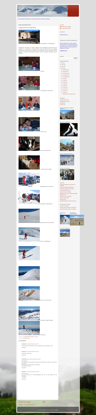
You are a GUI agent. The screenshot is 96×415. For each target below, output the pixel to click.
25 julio (64, 78)
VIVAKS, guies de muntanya (65, 191)
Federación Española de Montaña (66, 187)
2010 (62, 68)
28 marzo (64, 87)
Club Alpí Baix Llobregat (32, 7)
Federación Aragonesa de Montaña (67, 188)
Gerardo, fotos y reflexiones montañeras (68, 207)
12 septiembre (65, 76)
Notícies (61, 104)
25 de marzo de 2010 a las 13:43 (32, 371)
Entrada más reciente (24, 402)
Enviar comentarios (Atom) (29, 404)
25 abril (64, 85)
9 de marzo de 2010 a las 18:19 (32, 351)
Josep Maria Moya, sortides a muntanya (68, 209)
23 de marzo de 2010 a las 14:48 (33, 359)
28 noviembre (65, 73)
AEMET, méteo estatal (64, 197)
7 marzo (64, 92)
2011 (62, 66)
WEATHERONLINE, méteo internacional (68, 201)
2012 (62, 64)
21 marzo (64, 88)
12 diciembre (65, 69)
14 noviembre (65, 74)
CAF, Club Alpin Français (65, 190)
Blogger (56, 409)
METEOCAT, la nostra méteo (65, 196)
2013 (62, 62)
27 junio (64, 80)
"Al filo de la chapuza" (64, 205)
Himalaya (62, 103)
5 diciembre (64, 71)
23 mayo (64, 83)
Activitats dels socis (64, 101)
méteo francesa (63, 199)
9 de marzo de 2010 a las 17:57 (32, 343)
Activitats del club (26, 338)
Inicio (43, 402)
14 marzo (64, 90)
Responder (24, 347)
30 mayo (64, 81)
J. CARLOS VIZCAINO (65, 28)
